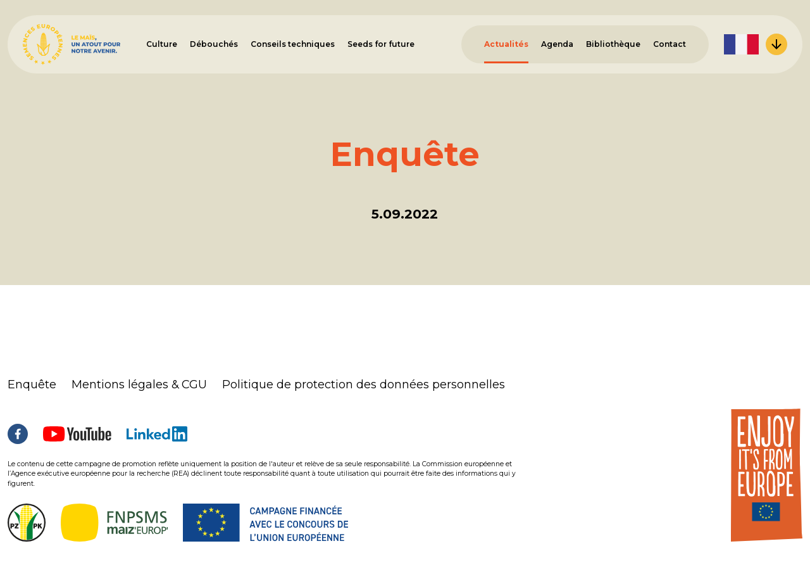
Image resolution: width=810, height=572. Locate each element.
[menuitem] (755, 44)
